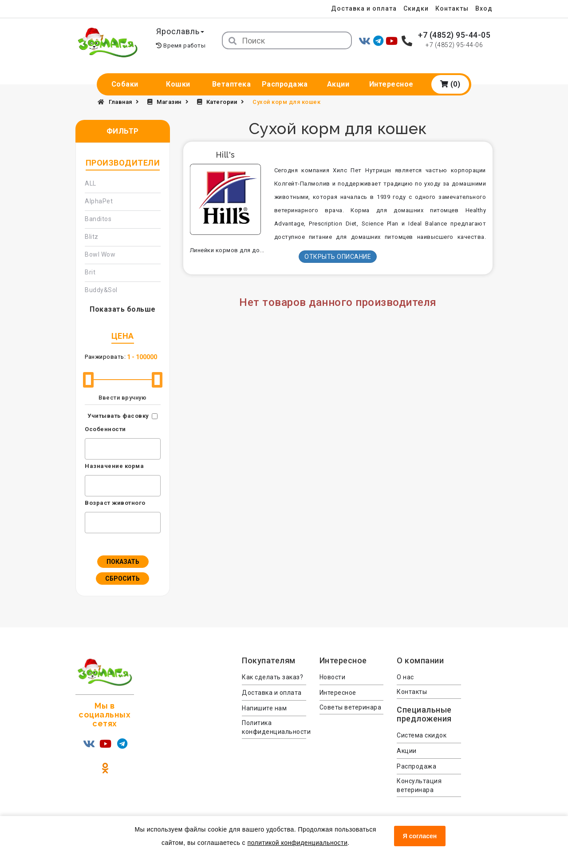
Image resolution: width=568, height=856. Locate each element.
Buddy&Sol (101, 289)
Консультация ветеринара (419, 785)
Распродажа (285, 84)
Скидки (415, 8)
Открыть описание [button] (337, 256)
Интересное (391, 84)
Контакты (452, 8)
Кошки (178, 84)
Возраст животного (115, 502)
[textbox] (89, 447)
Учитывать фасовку (118, 415)
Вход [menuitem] (484, 8)
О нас (405, 677)
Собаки (124, 84)
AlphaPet (99, 201)
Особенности (105, 429)
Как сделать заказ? (272, 677)
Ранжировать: (105, 356)
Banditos (98, 218)
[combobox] (123, 449)
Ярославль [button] (181, 31)
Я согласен (420, 836)
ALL (90, 183)
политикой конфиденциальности (297, 842)
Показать (122, 561)
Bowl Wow (100, 254)
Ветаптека (231, 84)
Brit (90, 272)
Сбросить (122, 578)
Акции (338, 84)
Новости (333, 677)
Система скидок (421, 735)
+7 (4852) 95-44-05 (454, 35)
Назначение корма (114, 466)
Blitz (92, 236)
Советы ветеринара (351, 707)
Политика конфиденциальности (274, 727)
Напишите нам (264, 708)
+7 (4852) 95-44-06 (454, 44)
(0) (450, 84)
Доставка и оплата (363, 8)
